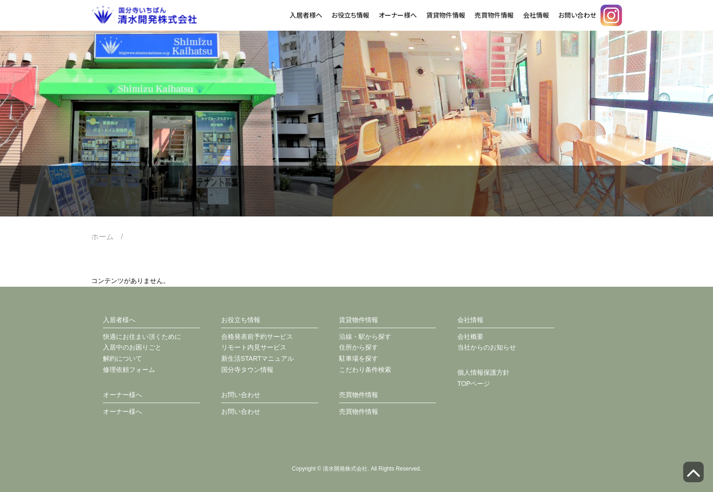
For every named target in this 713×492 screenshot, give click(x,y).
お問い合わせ (577, 15)
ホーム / (110, 237)
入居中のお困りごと (132, 347)
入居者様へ (306, 15)
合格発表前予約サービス (257, 336)
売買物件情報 (494, 15)
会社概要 (470, 336)
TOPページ (473, 383)
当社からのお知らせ (486, 347)
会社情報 (536, 15)
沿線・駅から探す (365, 336)
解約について (122, 358)
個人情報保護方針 (483, 372)
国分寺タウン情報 (247, 369)
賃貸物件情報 (445, 15)
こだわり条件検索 (365, 369)
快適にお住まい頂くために (142, 336)
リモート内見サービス (253, 347)
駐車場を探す (358, 358)
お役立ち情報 (350, 15)
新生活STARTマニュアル (257, 358)
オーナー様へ (398, 15)
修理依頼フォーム (129, 369)
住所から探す (358, 347)
